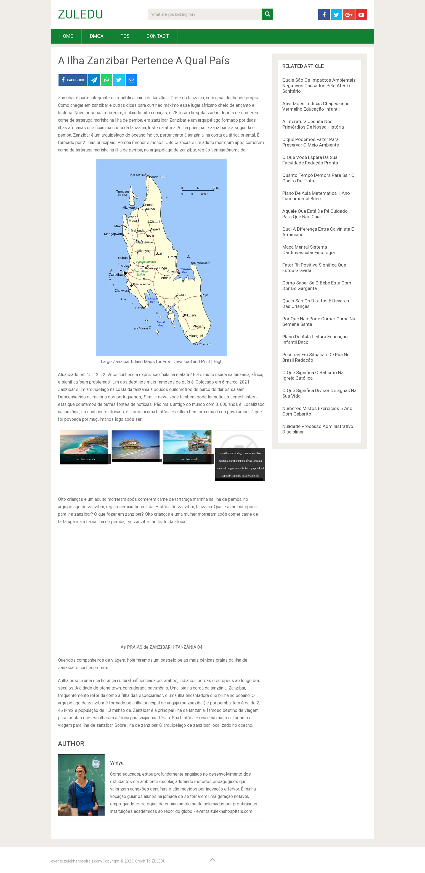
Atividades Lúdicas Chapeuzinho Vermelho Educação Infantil (316, 106)
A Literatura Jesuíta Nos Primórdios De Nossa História (313, 124)
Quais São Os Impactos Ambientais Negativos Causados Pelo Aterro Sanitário (319, 85)
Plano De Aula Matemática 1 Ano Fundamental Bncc (316, 195)
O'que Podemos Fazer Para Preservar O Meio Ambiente (310, 142)
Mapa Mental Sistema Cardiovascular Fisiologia (308, 249)
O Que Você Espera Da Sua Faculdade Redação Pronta (310, 160)
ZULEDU (80, 14)
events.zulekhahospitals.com (76, 861)
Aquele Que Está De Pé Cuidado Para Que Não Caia (315, 213)
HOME (66, 36)
